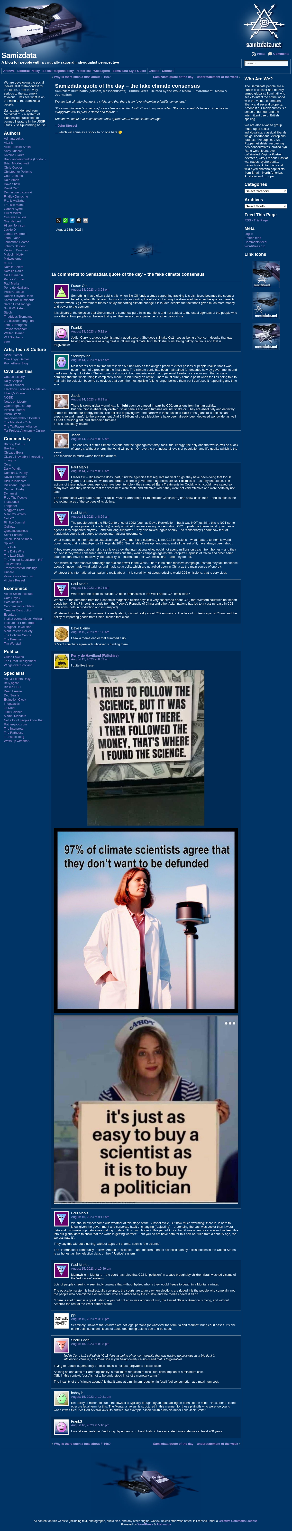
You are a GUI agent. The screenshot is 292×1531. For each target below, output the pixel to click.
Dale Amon (11, 180)
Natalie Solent (13, 267)
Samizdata (18, 55)
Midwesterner (13, 258)
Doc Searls (11, 695)
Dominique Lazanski (18, 192)
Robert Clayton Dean (18, 296)
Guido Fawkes (14, 657)
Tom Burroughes (15, 325)
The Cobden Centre (17, 635)
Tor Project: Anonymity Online (24, 430)
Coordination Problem (19, 606)
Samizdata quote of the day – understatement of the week (195, 77)
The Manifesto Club (17, 422)
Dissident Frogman (17, 485)
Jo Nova (9, 708)
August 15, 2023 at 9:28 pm (90, 1344)
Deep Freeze (13, 691)
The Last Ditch (14, 555)
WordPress (145, 1524)
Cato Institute (13, 602)
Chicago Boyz (13, 452)
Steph (8, 312)
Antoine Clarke (14, 155)
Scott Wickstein (14, 308)
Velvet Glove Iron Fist (19, 576)
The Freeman (13, 639)
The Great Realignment (20, 661)
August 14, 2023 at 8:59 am (90, 516)
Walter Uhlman (14, 333)
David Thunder (14, 385)
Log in (249, 234)
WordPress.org (255, 246)
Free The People (15, 497)
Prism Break (12, 414)
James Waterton (15, 234)
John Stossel (67, 125)
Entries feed (253, 238)
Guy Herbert (12, 221)
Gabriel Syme (13, 209)
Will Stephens (13, 337)
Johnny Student (15, 246)
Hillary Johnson (14, 225)
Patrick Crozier (14, 279)
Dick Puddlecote (15, 481)
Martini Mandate (15, 716)
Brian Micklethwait (16, 163)
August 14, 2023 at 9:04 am (90, 588)
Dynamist (10, 493)
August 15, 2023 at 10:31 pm (91, 1396)
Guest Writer (12, 213)
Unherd (9, 572)
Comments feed (255, 242)
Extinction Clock (15, 699)
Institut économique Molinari (24, 618)
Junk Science (13, 712)
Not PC (9, 518)
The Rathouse (13, 732)
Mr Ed (8, 263)
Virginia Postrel (14, 580)
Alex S (8, 142)
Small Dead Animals (18, 539)
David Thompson (15, 477)
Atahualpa (164, 1524)
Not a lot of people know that (23, 720)
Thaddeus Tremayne (18, 316)
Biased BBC (12, 687)
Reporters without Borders (22, 418)
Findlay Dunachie (16, 196)
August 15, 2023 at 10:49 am (91, 1268)
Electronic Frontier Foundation (25, 389)
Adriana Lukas (14, 138)
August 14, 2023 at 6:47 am (90, 360)
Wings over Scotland (18, 665)
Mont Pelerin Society (18, 631)
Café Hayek (12, 598)
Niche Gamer (13, 355)
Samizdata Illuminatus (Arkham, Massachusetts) (90, 91)
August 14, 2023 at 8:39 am (90, 439)
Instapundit (11, 502)
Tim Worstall (12, 564)
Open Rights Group (17, 406)
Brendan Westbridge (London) (25, 159)
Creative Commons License (238, 1521)
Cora (7, 464)
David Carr (11, 188)
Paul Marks (11, 283)
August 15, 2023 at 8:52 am (90, 659)
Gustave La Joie (15, 217)
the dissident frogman (19, 321)
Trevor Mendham (15, 329)
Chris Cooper (13, 167)
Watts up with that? (17, 741)
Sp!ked (9, 543)
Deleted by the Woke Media (171, 91)
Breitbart (10, 448)
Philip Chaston (14, 292)
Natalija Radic (13, 271)
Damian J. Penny (15, 473)
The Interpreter (14, 728)
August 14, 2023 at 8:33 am (90, 399)
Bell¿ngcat (11, 683)
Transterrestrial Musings (20, 568)
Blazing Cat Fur (14, 444)
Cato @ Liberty (14, 377)
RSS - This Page (256, 220)
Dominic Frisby (14, 489)
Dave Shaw (12, 184)
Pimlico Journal (14, 410)
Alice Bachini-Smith (17, 147)
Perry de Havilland (16, 287)
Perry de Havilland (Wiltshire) (95, 655)
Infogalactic (12, 703)
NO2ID (8, 397)
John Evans (12, 238)
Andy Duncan (13, 151)
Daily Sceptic (13, 381)
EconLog (10, 614)
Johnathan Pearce (16, 242)
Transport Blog (14, 737)
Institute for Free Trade (19, 623)
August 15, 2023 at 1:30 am (90, 632)
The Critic (10, 547)
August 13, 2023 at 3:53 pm (90, 289)
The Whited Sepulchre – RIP (23, 559)
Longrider (10, 506)
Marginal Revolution (17, 627)
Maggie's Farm (14, 510)
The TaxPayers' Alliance (20, 426)
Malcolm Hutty (14, 254)
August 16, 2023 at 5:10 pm (90, 1425)
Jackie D (10, 229)
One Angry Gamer (16, 359)
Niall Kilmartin (13, 275)
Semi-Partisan (13, 535)
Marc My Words (15, 514)
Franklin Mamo (14, 205)
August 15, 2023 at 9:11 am (90, 1217)
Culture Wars (138, 91)
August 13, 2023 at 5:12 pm (90, 331)
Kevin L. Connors (16, 250)
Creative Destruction (18, 610)
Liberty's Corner (15, 393)
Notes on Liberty (15, 401)
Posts (261, 54)
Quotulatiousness (16, 531)
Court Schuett (13, 176)
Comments (281, 54)
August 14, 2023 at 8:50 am (90, 471)
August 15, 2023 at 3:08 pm (90, 1319)
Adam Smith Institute (18, 594)
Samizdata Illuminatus (19, 300)
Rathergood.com (15, 724)
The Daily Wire (14, 551)
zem (7, 341)
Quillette (9, 526)
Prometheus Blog (16, 363)
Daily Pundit (12, 468)
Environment (202, 91)
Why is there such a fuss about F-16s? (82, 77)
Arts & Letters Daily (17, 679)
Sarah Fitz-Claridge (17, 304)
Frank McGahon (15, 200)
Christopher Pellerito (18, 171)
